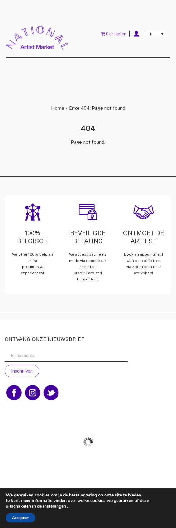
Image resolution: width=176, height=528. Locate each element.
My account (136, 34)
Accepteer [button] (20, 517)
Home (57, 108)
